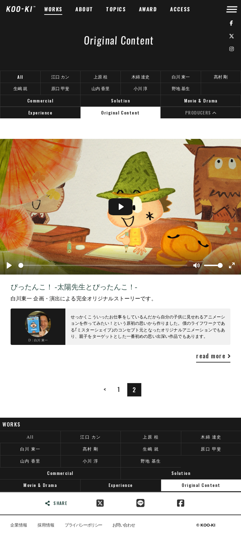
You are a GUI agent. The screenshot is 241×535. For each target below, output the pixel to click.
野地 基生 (181, 88)
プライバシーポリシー (83, 525)
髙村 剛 (221, 77)
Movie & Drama (201, 100)
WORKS (53, 9)
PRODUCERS (201, 112)
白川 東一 (181, 77)
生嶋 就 (20, 88)
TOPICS (116, 9)
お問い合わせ (123, 525)
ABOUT (84, 9)
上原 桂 (100, 77)
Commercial (40, 100)
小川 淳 (140, 88)
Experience (40, 112)
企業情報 (18, 525)
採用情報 (45, 525)
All (20, 77)
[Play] (9, 265)
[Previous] (104, 389)
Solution (120, 100)
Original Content (120, 112)
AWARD (148, 9)
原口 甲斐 (60, 88)
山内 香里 (101, 88)
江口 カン (60, 77)
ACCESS (180, 9)
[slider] (102, 265)
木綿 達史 (140, 77)
